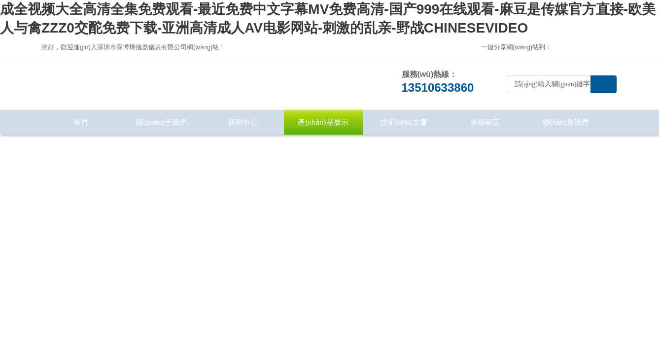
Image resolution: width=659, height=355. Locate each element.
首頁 (80, 122)
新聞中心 (242, 122)
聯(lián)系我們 (566, 122)
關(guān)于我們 (161, 122)
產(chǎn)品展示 (323, 122)
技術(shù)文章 (404, 122)
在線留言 (485, 122)
